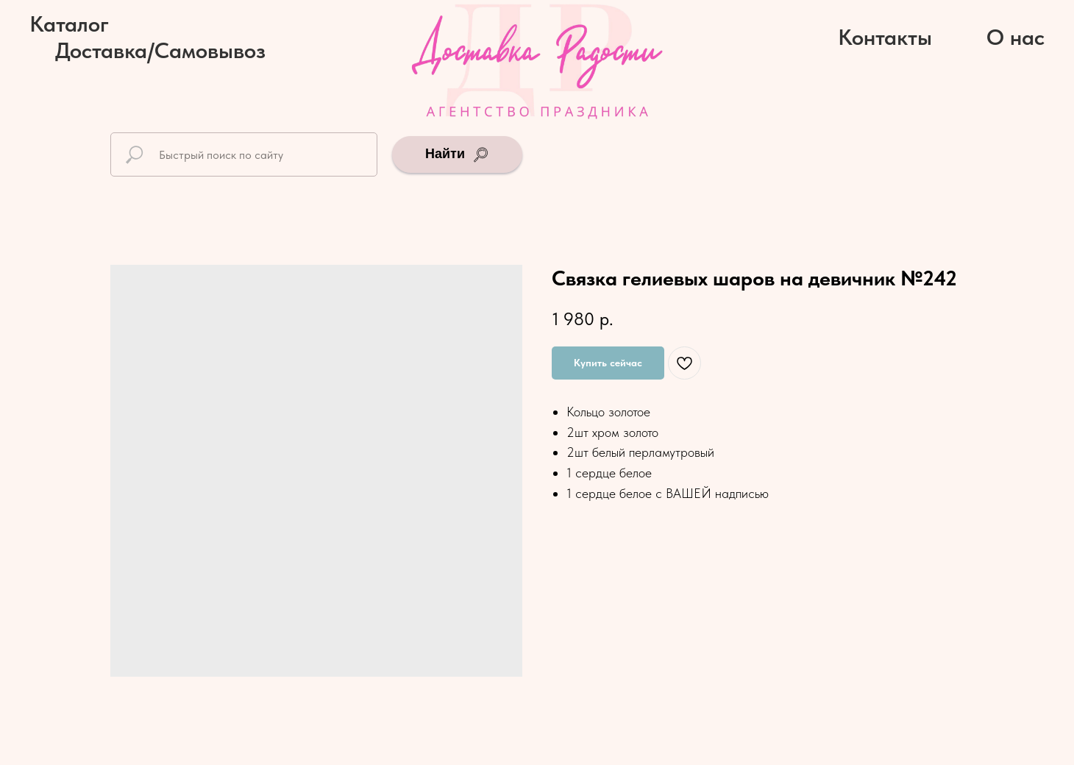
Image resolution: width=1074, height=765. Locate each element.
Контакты (885, 37)
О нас (1015, 37)
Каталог (69, 23)
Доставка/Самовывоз (160, 50)
